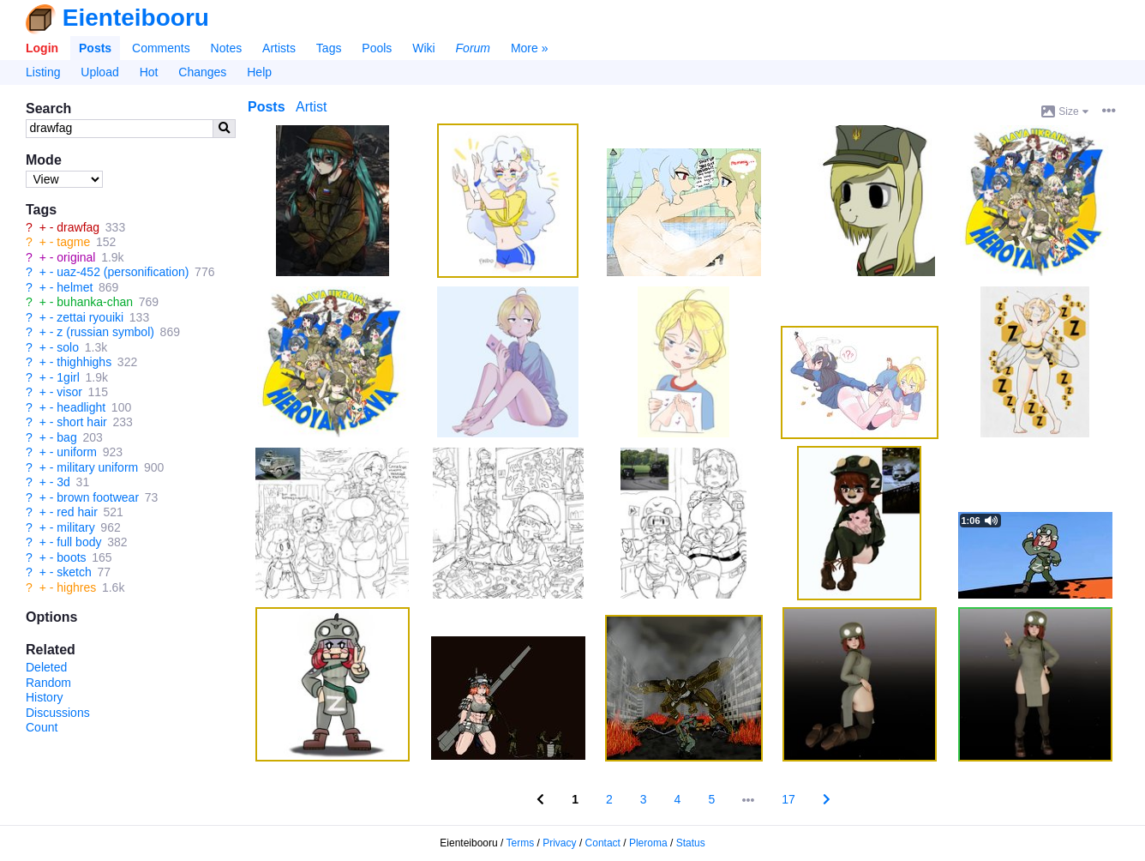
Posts (95, 48)
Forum (473, 48)
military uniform (97, 467)
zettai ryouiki (90, 317)
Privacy (559, 843)
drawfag (78, 227)
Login (42, 48)
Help (259, 72)
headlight (81, 407)
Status (690, 843)
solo (68, 347)
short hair (81, 422)
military (75, 527)
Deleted (46, 667)
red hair (77, 512)
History (44, 697)
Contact (602, 843)
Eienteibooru (136, 17)
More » (530, 48)
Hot (149, 72)
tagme (73, 242)
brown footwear (98, 497)
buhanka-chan (95, 302)
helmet (75, 287)
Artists (279, 48)
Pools (377, 48)
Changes (202, 72)
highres (76, 587)
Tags (329, 48)
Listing (43, 72)
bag (66, 437)
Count (41, 727)
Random (48, 682)
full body (79, 542)
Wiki (423, 48)
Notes (227, 48)
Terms (521, 843)
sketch (74, 572)
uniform (77, 452)
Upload (99, 72)
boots (71, 557)
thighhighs (84, 362)
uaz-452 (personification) (123, 272)
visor (69, 392)
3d (63, 482)
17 (788, 799)
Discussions (58, 713)
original (76, 257)
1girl (68, 377)
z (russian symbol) (105, 332)
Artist (311, 106)
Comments (161, 48)
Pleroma (648, 843)
